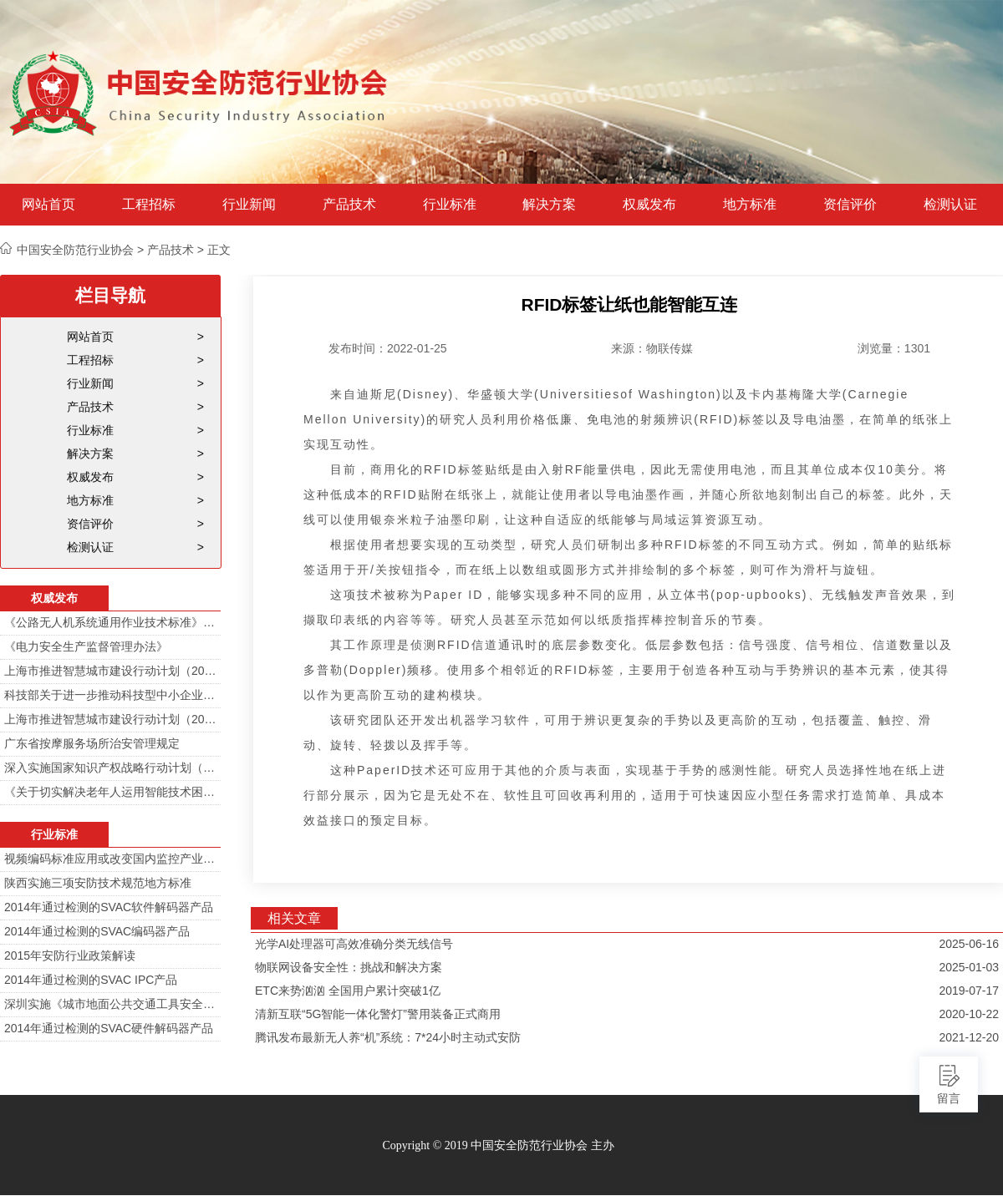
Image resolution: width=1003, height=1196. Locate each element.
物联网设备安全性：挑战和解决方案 (348, 967)
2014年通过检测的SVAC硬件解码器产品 (108, 1028)
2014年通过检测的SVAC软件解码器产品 (108, 907)
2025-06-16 (969, 943)
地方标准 (749, 204)
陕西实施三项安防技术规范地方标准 (97, 882)
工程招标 (149, 204)
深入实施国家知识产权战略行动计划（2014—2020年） (110, 767)
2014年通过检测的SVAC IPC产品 (90, 979)
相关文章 (294, 918)
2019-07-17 (969, 990)
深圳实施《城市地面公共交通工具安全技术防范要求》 (110, 1004)
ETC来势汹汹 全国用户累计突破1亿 (347, 990)
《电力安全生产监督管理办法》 (86, 646)
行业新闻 (249, 204)
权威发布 (649, 204)
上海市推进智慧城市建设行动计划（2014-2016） (110, 670)
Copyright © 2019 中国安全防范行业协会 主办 (498, 1145)
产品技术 (349, 204)
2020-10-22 (969, 1014)
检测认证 (950, 204)
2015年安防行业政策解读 (69, 955)
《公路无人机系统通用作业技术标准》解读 (110, 622)
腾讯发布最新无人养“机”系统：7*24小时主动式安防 (388, 1037)
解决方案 (549, 204)
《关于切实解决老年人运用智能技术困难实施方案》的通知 (110, 791)
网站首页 (48, 204)
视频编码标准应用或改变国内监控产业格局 (110, 858)
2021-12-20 (969, 1037)
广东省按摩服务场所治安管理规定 (92, 743)
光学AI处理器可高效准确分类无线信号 (354, 943)
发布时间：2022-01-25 (387, 348)
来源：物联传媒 (652, 348)
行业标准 (449, 204)
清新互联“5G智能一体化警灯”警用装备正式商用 (378, 1014)
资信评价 (850, 204)
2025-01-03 (969, 967)
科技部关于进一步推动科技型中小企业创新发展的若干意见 (110, 695)
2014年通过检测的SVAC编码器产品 (97, 931)
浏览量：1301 (894, 348)
